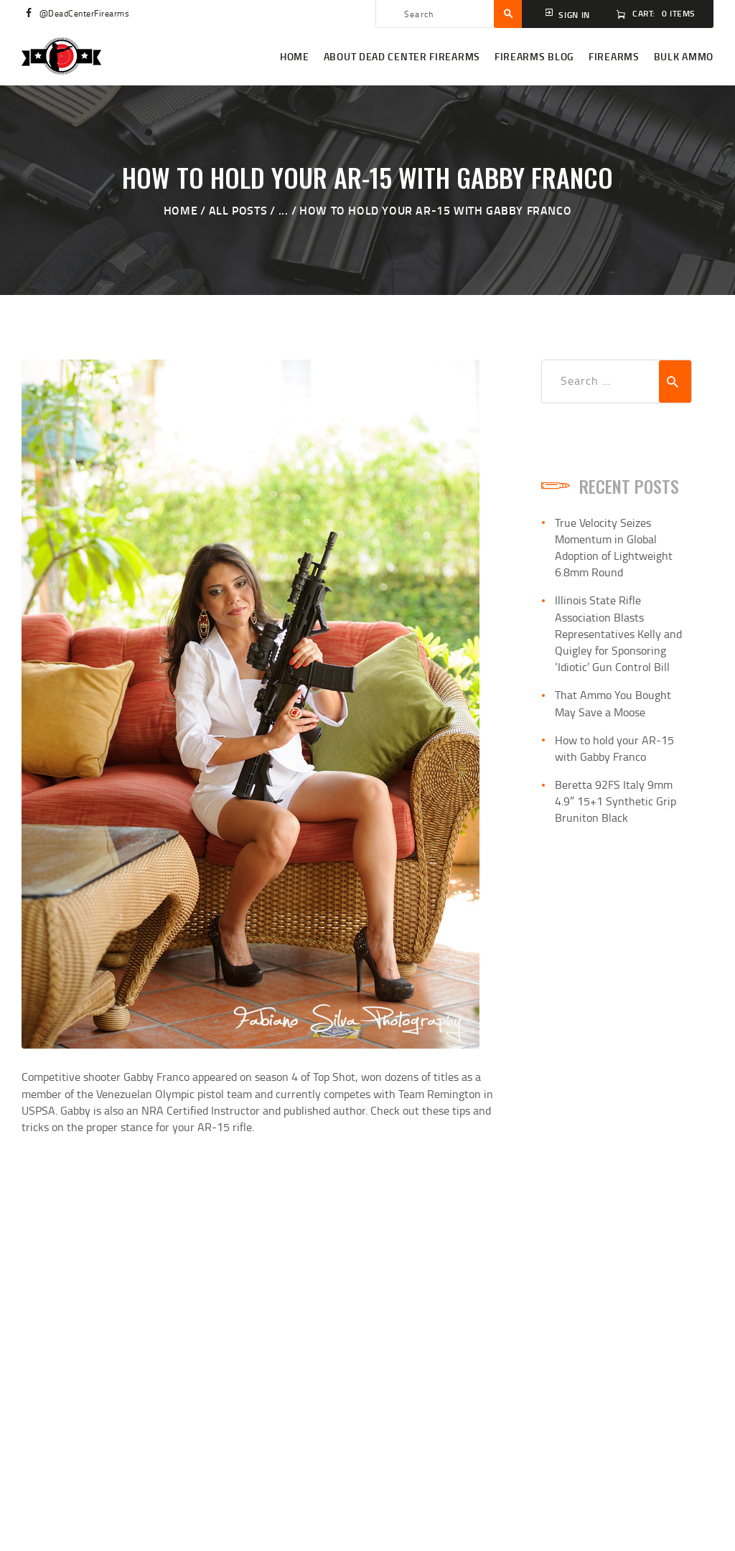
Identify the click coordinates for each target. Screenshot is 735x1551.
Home (180, 210)
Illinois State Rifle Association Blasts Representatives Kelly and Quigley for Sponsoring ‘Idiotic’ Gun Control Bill (618, 633)
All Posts (238, 210)
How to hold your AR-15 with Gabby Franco (614, 748)
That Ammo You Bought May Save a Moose (613, 703)
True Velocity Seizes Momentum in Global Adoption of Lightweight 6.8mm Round (614, 548)
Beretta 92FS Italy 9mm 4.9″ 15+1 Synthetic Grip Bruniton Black (615, 801)
